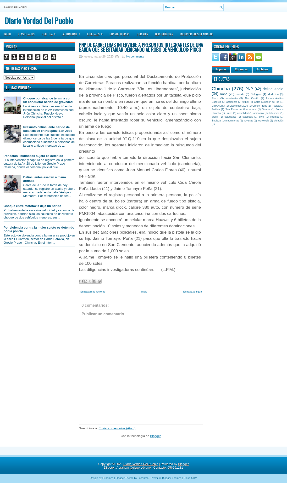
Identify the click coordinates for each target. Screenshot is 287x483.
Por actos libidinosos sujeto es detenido (33, 156)
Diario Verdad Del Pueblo (39, 20)
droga (215, 116)
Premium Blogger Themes (166, 478)
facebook (248, 116)
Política (50, 32)
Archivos (262, 69)
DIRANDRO (218, 105)
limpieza (216, 120)
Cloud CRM (190, 478)
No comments (135, 56)
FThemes (107, 478)
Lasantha (143, 478)
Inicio (7, 34)
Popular (220, 69)
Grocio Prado (259, 105)
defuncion (274, 113)
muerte (240, 94)
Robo (223, 94)
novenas (248, 120)
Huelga (276, 105)
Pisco (215, 98)
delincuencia (273, 89)
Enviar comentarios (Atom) (117, 428)
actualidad (242, 113)
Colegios (255, 94)
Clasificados (26, 34)
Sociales (142, 34)
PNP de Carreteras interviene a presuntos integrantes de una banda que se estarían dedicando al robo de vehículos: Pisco (141, 47)
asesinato (231, 98)
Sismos (266, 109)
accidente (231, 102)
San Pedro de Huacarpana (240, 109)
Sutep (229, 113)
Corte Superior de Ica (266, 102)
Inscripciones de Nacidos (197, 34)
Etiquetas (241, 69)
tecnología (263, 120)
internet (274, 116)
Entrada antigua (192, 291)
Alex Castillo (252, 98)
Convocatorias (120, 34)
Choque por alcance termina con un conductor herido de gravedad (48, 100)
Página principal (16, 7)
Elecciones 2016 (239, 105)
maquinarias (232, 120)
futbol (245, 102)
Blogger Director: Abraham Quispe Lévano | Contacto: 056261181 (146, 465)
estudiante (230, 116)
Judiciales (96, 32)
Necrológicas (164, 34)
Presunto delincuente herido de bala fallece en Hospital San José (47, 128)
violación (278, 120)
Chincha (221, 88)
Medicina (273, 94)
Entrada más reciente (92, 291)
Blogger (155, 436)
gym (261, 116)
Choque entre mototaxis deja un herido (32, 206)
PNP (249, 89)
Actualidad (72, 32)
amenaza (259, 113)
